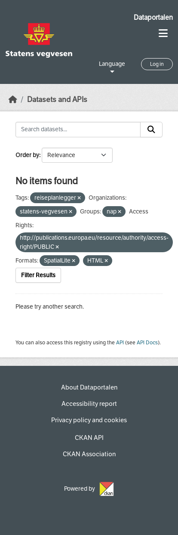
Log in (157, 64)
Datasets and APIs (57, 99)
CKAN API (89, 438)
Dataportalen (153, 17)
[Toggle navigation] (163, 33)
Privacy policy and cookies (89, 420)
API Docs (147, 343)
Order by (27, 155)
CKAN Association (89, 454)
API (120, 343)
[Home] (13, 99)
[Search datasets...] (78, 129)
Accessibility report (89, 404)
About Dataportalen (89, 387)
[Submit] (151, 129)
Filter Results (38, 275)
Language (112, 64)
